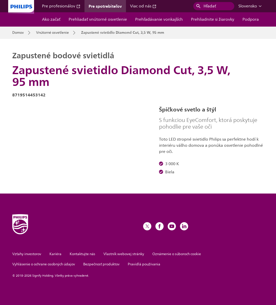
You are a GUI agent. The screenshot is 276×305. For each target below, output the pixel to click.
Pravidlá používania (144, 264)
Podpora (250, 19)
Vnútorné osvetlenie (52, 32)
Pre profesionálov (61, 6)
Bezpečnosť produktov (101, 264)
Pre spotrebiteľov (105, 6)
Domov (18, 32)
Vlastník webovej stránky (123, 254)
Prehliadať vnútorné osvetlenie (98, 19)
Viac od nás (143, 6)
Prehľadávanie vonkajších (159, 19)
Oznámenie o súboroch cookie (176, 254)
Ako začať (51, 19)
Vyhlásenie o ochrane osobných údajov (43, 264)
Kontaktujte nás (82, 254)
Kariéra (55, 254)
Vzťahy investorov (26, 254)
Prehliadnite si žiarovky (212, 19)
